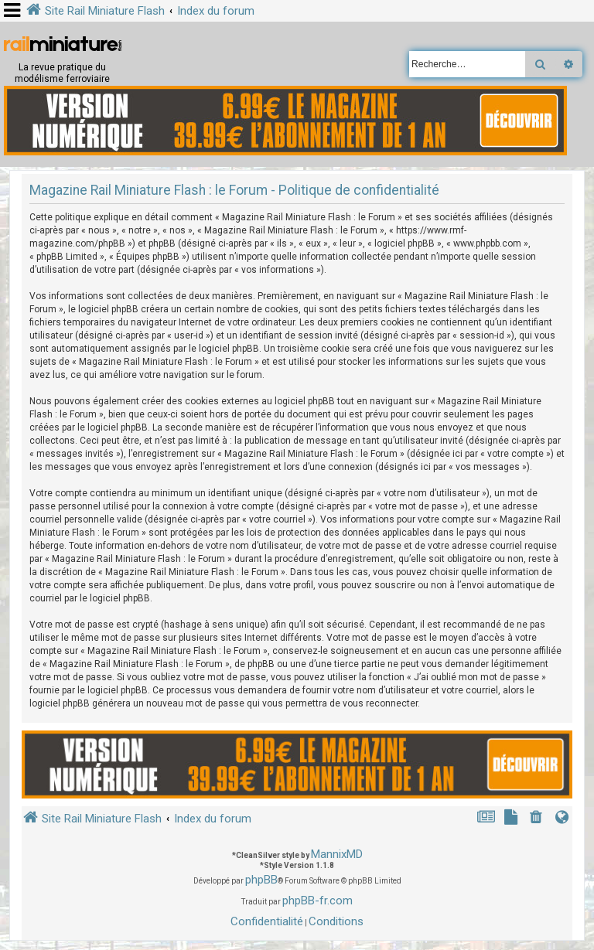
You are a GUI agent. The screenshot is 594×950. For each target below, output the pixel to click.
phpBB (261, 880)
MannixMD (337, 854)
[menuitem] (537, 819)
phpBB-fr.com (317, 900)
